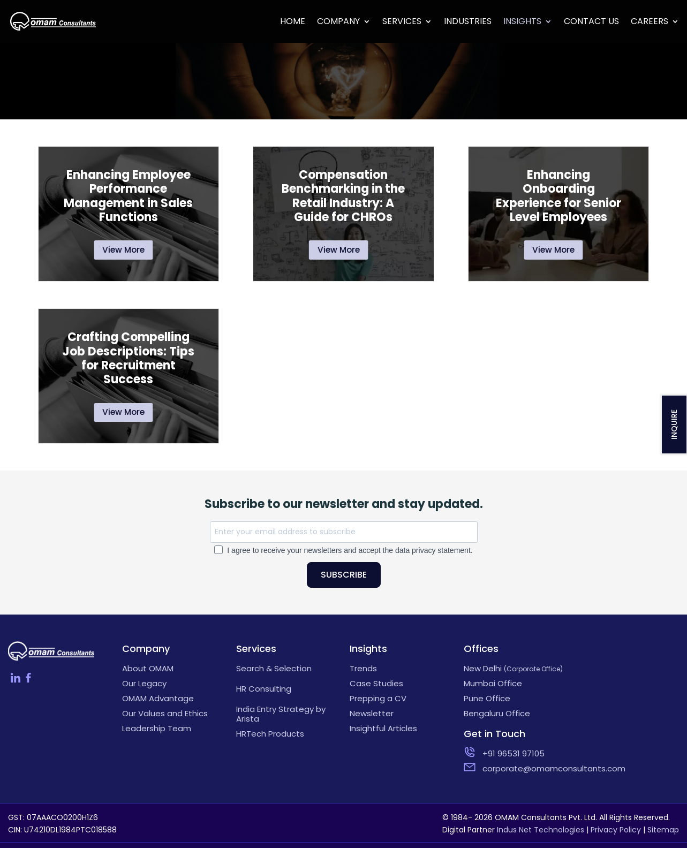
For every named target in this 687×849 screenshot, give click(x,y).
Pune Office (487, 699)
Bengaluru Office (497, 714)
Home (292, 22)
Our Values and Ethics (165, 714)
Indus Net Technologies (540, 830)
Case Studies (376, 684)
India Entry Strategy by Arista (281, 715)
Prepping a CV (378, 699)
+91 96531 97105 (513, 755)
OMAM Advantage (158, 699)
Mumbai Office (493, 684)
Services (401, 22)
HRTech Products (270, 735)
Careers (649, 22)
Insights (522, 22)
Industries (468, 22)
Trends (363, 669)
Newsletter (372, 714)
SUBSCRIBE (344, 576)
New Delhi (513, 669)
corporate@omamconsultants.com (523, 770)
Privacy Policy (616, 830)
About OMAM (147, 669)
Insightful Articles (383, 729)
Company (338, 22)
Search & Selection (274, 669)
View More (124, 250)
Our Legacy (144, 684)
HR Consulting (263, 690)
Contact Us (591, 22)
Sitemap (663, 830)
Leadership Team (156, 729)
